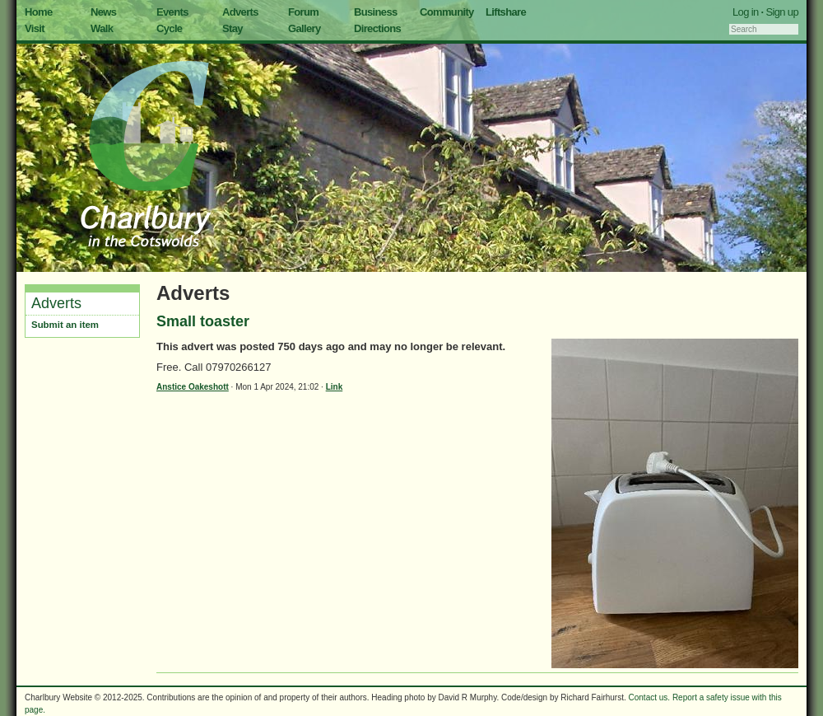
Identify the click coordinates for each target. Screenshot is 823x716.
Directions (377, 28)
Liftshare (506, 12)
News (103, 12)
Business (376, 12)
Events (172, 12)
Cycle (169, 28)
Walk (102, 28)
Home (39, 12)
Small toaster (202, 321)
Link (334, 386)
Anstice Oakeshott (192, 386)
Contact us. (650, 697)
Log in (745, 12)
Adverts (240, 12)
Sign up (781, 12)
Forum (303, 12)
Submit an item (65, 325)
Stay (232, 28)
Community (447, 12)
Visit (34, 28)
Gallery (304, 28)
